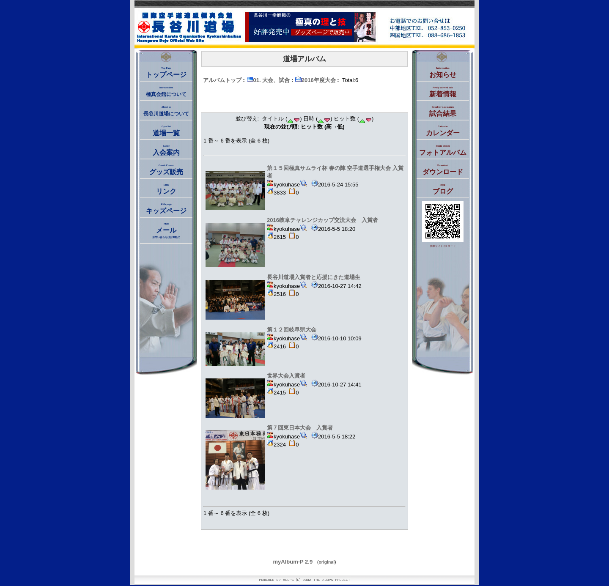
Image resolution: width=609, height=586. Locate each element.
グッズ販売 (166, 169)
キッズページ (166, 208)
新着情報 (442, 92)
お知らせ (442, 72)
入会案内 (166, 150)
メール (166, 230)
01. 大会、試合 (268, 80)
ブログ (443, 189)
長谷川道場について (166, 111)
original (327, 562)
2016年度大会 (315, 80)
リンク (166, 189)
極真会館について (166, 91)
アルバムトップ (222, 80)
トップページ (166, 72)
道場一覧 (166, 131)
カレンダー (443, 131)
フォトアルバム (442, 150)
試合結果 (442, 111)
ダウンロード (442, 169)
